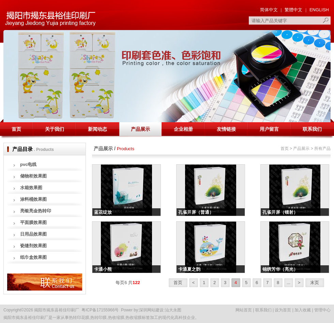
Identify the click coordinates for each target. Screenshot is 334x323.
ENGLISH (318, 9)
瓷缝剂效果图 (33, 245)
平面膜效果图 (33, 222)
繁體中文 (293, 9)
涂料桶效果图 (33, 199)
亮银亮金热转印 (35, 210)
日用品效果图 (33, 234)
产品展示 (140, 129)
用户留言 (269, 129)
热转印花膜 (79, 317)
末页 (314, 282)
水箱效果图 (31, 187)
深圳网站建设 (151, 310)
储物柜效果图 (33, 176)
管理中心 (322, 310)
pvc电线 (28, 164)
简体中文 (269, 9)
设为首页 (283, 310)
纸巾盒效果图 (33, 257)
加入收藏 (302, 310)
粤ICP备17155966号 (100, 310)
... (288, 282)
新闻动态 (97, 129)
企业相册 (183, 129)
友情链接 (226, 129)
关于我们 (54, 129)
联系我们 (312, 129)
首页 (16, 129)
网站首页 (244, 310)
